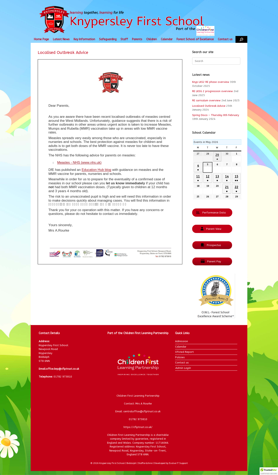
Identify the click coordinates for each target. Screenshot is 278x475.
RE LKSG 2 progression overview (212, 91)
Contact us (225, 39)
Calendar (166, 39)
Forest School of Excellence (195, 39)
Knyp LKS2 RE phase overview (210, 81)
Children (151, 39)
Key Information (84, 39)
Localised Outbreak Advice (208, 105)
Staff (124, 39)
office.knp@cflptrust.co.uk (62, 368)
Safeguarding (108, 39)
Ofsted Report (184, 351)
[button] (241, 39)
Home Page (41, 39)
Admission (181, 341)
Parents (137, 39)
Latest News (61, 39)
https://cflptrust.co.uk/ (138, 427)
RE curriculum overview (206, 100)
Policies (180, 357)
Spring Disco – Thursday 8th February (215, 115)
